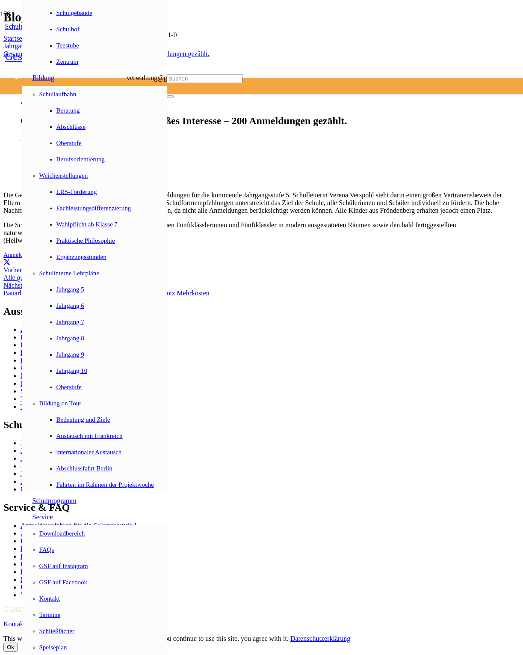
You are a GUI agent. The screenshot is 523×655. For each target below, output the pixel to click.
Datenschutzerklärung (320, 638)
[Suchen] (204, 78)
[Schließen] (170, 96)
